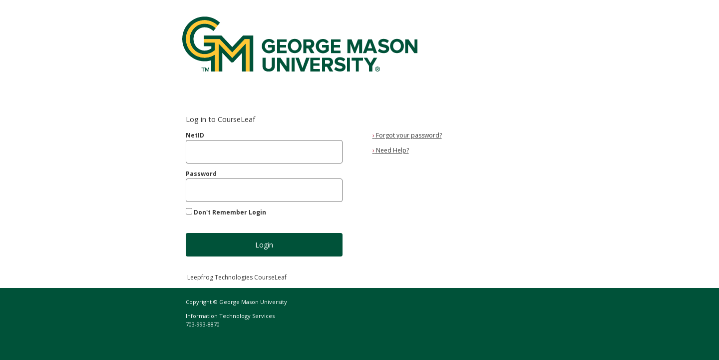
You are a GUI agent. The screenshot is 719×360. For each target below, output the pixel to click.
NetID (195, 135)
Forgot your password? (407, 135)
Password (201, 174)
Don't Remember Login (230, 212)
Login (264, 245)
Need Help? (390, 150)
